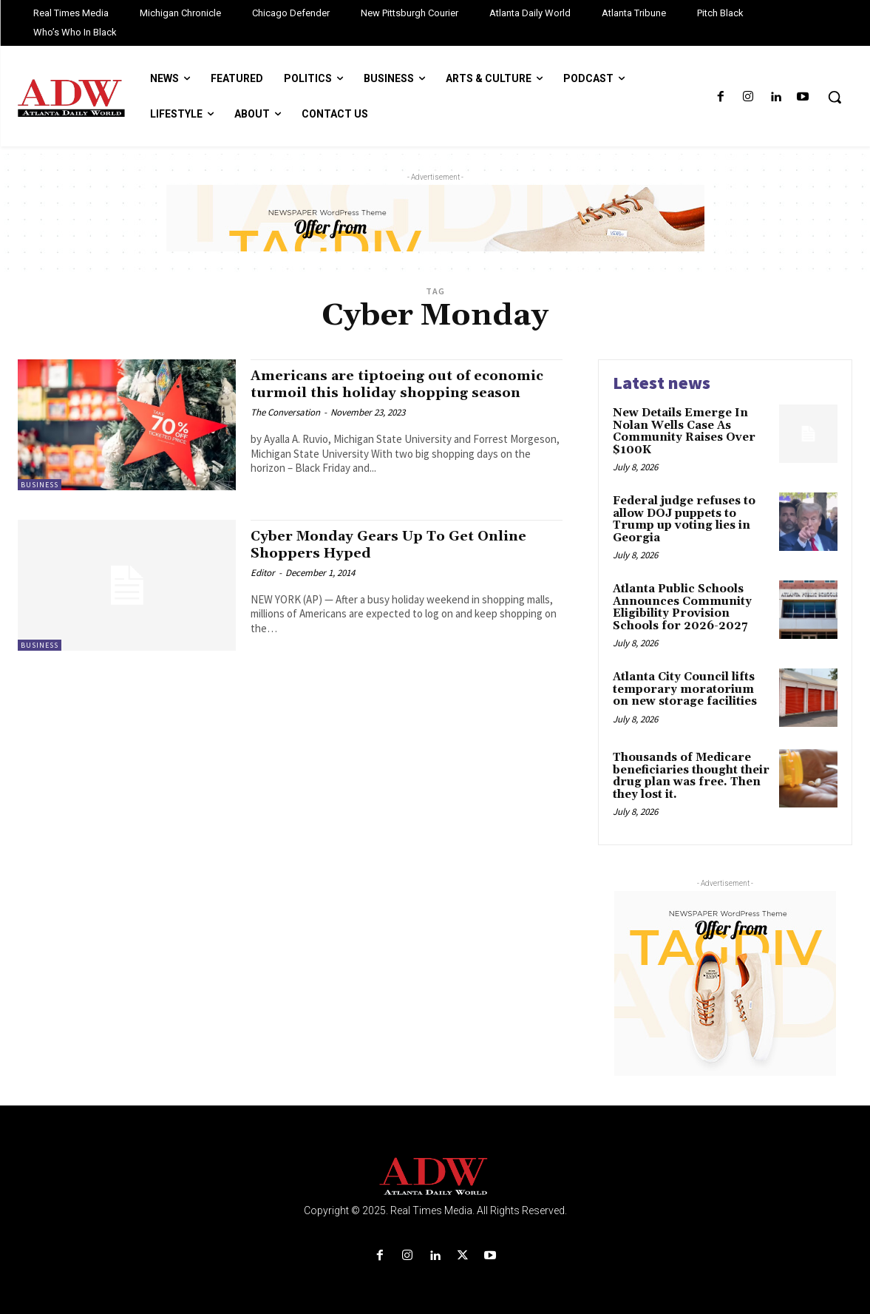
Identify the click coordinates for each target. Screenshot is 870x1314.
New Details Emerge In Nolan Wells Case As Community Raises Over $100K (684, 431)
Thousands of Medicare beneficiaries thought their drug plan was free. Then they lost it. (691, 776)
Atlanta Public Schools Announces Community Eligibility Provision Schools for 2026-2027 (682, 607)
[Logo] (435, 1176)
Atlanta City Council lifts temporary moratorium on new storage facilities (685, 689)
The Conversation (285, 429)
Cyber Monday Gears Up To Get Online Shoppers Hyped (404, 547)
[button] (834, 97)
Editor (263, 575)
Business (39, 485)
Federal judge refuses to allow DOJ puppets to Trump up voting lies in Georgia (684, 519)
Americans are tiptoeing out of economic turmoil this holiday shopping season (373, 392)
